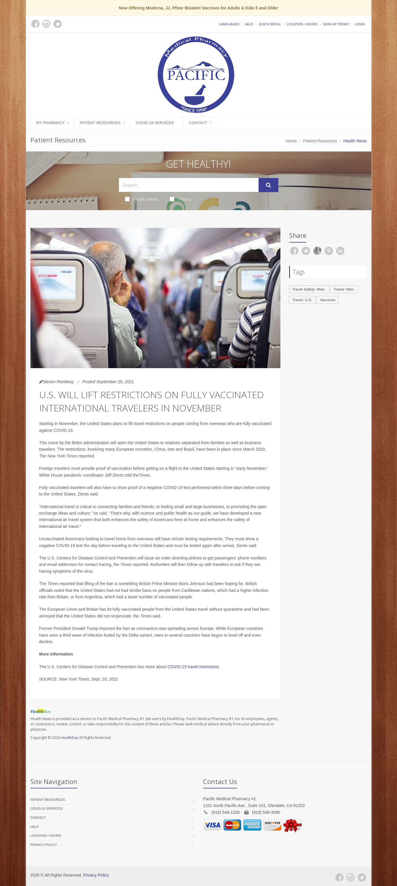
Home (291, 141)
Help (249, 24)
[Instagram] (351, 877)
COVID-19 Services (155, 123)
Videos (181, 199)
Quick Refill (270, 24)
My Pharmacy (50, 123)
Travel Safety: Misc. (309, 289)
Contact (198, 123)
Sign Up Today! (336, 24)
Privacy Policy (43, 845)
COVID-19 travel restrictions (193, 666)
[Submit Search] (268, 185)
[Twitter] (362, 877)
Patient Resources (100, 123)
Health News (142, 199)
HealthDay (69, 737)
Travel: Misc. (344, 289)
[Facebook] (339, 877)
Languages (229, 24)
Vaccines (327, 300)
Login (359, 24)
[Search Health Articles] (189, 185)
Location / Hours (302, 24)
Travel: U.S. (302, 300)
